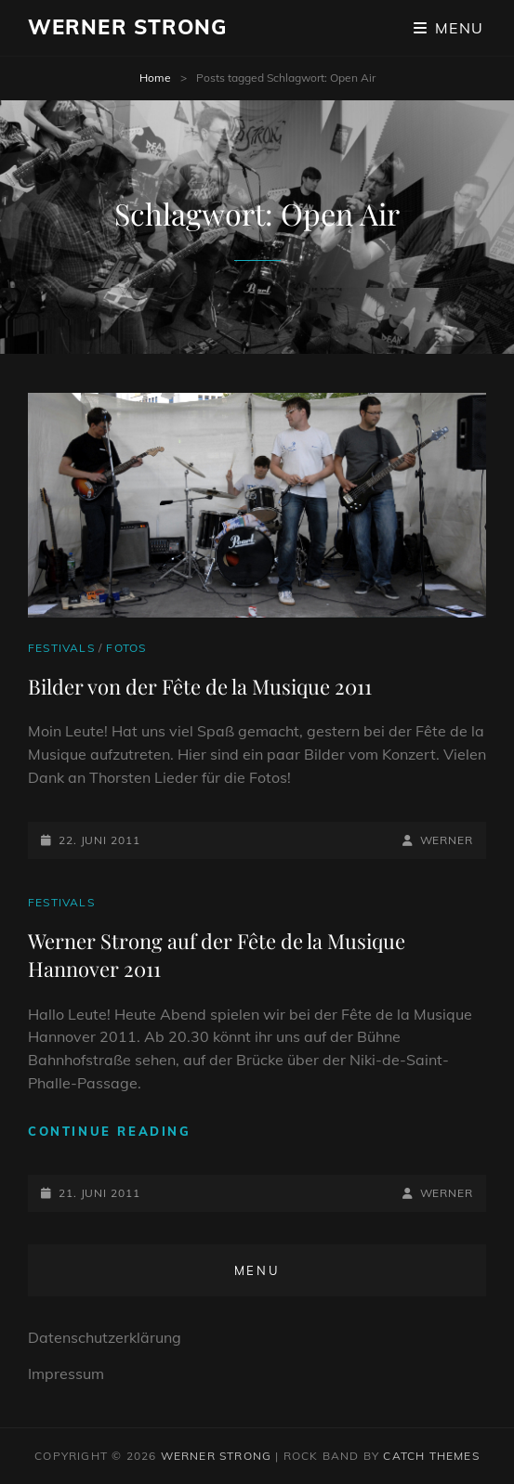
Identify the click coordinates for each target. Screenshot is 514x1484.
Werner (446, 840)
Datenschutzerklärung (104, 1337)
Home (155, 78)
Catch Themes (431, 1456)
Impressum (66, 1373)
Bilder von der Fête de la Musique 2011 (200, 686)
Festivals (61, 648)
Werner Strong (127, 27)
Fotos (126, 648)
